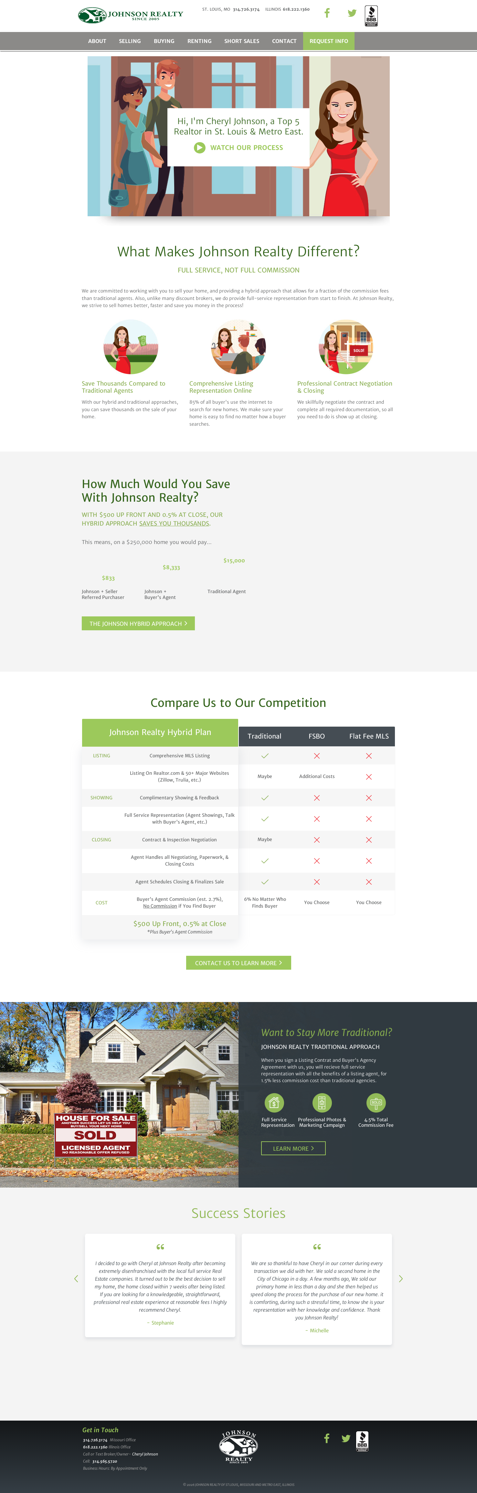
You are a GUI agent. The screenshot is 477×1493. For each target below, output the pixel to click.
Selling (130, 41)
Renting (200, 41)
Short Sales (242, 41)
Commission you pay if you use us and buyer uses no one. (346, 617)
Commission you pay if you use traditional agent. (346, 563)
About (97, 41)
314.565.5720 (104, 1461)
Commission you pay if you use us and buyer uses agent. (346, 590)
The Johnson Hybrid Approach (136, 623)
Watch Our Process (246, 148)
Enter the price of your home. (346, 538)
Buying (164, 41)
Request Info (329, 41)
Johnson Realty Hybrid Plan (160, 732)
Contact (285, 41)
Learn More (291, 1148)
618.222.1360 (95, 1447)
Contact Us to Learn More (236, 963)
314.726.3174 (95, 1439)
